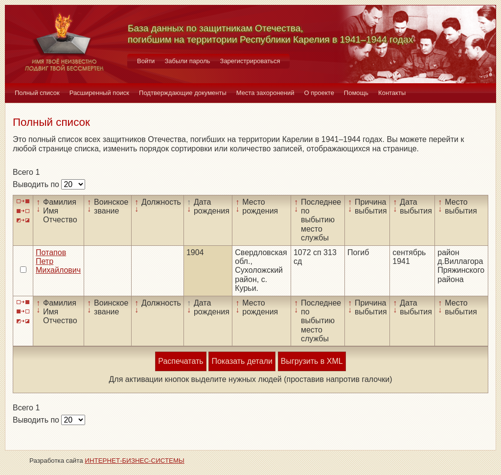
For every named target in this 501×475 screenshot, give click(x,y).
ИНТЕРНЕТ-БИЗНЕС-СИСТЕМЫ (134, 460)
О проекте (319, 92)
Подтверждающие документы (183, 92)
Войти (146, 61)
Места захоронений (265, 92)
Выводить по (37, 184)
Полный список (37, 92)
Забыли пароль (187, 61)
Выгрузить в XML (312, 361)
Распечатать (180, 361)
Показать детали (241, 361)
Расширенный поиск (99, 92)
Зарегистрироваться (250, 61)
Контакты (392, 92)
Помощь (356, 92)
